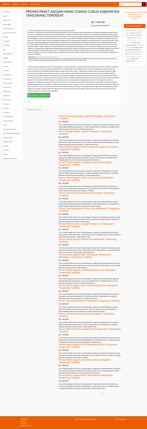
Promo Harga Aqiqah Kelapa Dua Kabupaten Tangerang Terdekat (88, 240)
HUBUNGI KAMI (35, 4)
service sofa (7, 87)
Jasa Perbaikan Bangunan (11, 133)
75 (105, 392)
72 (95, 392)
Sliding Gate (7, 91)
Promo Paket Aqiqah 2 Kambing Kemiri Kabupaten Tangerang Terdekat (85, 361)
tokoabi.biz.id (91, 419)
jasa (4, 49)
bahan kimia (7, 20)
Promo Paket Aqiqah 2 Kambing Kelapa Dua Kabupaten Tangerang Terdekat (87, 271)
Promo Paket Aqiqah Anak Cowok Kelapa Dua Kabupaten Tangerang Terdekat (88, 286)
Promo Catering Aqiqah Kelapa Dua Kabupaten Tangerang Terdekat (89, 209)
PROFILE (15, 4)
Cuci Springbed (8, 116)
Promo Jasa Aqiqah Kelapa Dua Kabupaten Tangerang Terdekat (87, 194)
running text (7, 74)
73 (98, 392)
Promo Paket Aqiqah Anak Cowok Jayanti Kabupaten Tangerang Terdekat (86, 178)
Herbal (5, 154)
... (111, 392)
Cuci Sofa (6, 150)
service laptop (7, 83)
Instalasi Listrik (8, 142)
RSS (116, 419)
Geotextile (6, 95)
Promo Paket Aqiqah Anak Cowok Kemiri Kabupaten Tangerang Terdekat (86, 376)
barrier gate (7, 24)
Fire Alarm (6, 41)
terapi (5, 125)
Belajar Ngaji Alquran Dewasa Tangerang (46, 57)
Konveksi (6, 108)
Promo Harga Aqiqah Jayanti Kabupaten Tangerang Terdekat (85, 132)
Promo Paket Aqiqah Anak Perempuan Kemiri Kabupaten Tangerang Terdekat (88, 345)
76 (108, 392)
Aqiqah (5, 16)
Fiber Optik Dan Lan (9, 129)
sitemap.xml (122, 419)
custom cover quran (9, 33)
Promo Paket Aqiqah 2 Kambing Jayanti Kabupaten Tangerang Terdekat (85, 163)
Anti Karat (6, 12)
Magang (5, 58)
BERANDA (6, 4)
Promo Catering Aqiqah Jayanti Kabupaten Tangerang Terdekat (87, 117)
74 (102, 392)
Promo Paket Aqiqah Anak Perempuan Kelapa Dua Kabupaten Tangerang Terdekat (85, 255)
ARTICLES (24, 4)
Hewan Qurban (8, 137)
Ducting (5, 37)
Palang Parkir (7, 62)
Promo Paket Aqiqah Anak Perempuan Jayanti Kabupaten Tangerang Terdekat (89, 148)
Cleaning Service (8, 28)
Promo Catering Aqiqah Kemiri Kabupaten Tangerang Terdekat (86, 314)
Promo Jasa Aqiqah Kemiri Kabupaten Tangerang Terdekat (89, 300)
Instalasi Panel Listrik (10, 158)
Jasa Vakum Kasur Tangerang (137, 63)
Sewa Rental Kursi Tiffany (134, 30)
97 (114, 392)
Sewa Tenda (7, 100)
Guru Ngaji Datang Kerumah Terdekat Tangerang (133, 35)
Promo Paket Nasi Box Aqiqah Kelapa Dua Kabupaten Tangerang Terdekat (86, 225)
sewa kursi (6, 112)
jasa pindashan (8, 54)
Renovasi (6, 70)
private (5, 66)
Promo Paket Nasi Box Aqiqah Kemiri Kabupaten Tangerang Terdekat (90, 330)
